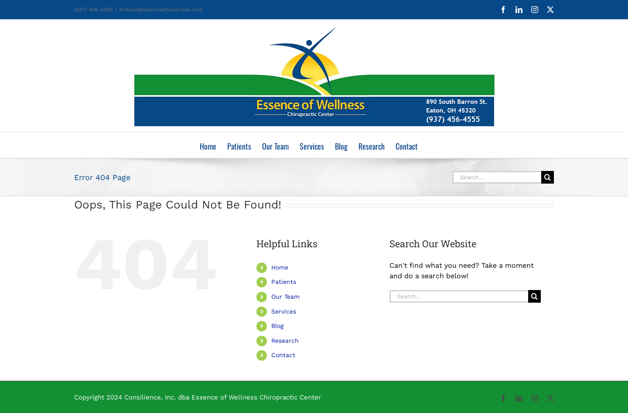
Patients (283, 281)
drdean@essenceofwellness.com (161, 10)
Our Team (285, 296)
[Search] (547, 177)
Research (285, 340)
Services (283, 311)
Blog (277, 325)
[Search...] (496, 177)
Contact (283, 355)
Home (279, 267)
